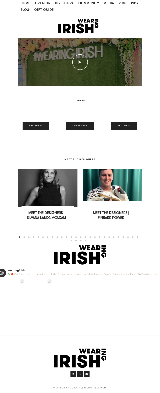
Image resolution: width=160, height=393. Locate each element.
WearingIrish (61, 388)
